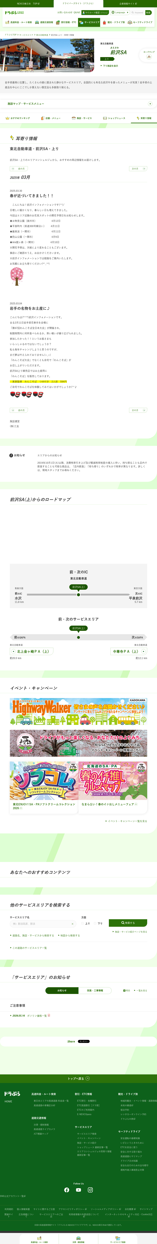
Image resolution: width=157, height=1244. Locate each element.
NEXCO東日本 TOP (28, 4)
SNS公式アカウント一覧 (12, 1197)
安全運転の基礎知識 (130, 1139)
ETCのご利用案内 (85, 1111)
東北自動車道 (42, 35)
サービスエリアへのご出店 (51, 1216)
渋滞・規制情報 (41, 1125)
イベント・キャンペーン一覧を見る (127, 822)
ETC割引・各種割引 (86, 1101)
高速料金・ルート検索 (43, 1095)
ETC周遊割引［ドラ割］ (89, 1106)
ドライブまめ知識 (129, 1162)
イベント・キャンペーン (89, 1139)
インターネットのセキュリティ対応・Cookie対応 (129, 1215)
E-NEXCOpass (84, 1115)
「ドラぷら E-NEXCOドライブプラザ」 (72, 1226)
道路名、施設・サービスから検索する (33, 936)
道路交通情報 (38, 1119)
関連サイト (8, 1216)
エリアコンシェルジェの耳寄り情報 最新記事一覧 (94, 1154)
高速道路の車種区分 (43, 1106)
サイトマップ (146, 1210)
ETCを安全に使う (129, 1148)
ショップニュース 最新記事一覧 (92, 1148)
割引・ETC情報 (83, 1095)
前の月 (21, 169)
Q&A (76, 12)
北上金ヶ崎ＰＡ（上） (34, 652)
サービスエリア (26, 35)
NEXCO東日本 (98, 1226)
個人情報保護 (23, 1210)
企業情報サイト (128, 4)
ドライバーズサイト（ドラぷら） (78, 3)
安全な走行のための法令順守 (134, 1166)
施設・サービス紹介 (86, 1143)
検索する (130, 923)
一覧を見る (141, 991)
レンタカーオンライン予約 (133, 1115)
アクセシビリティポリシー (71, 1210)
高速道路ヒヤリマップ (131, 1157)
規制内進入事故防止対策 (132, 1171)
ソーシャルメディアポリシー (105, 1210)
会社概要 (129, 1210)
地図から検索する (70, 936)
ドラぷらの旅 (127, 1119)
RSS (126, 991)
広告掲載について (26, 1216)
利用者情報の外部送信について (84, 1215)
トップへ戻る (75, 1079)
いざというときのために (132, 1143)
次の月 (135, 169)
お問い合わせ (63, 12)
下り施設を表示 (110, 66)
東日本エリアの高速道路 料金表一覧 (51, 1101)
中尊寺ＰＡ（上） (126, 652)
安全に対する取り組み (131, 1152)
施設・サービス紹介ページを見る (131, 932)
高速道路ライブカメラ (44, 1130)
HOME (8, 1102)
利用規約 (9, 1210)
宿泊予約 (125, 1111)
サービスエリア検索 (86, 1134)
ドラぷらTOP (10, 35)
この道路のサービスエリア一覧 (29, 948)
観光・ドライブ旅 (128, 1095)
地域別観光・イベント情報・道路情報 (139, 1101)
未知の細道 (126, 1106)
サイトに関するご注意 (44, 1210)
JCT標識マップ (41, 1134)
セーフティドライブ (129, 1132)
